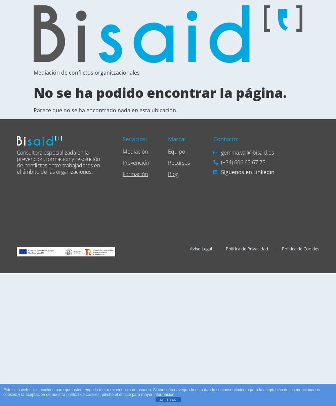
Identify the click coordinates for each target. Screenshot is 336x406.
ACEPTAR (167, 400)
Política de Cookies (300, 249)
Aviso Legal (201, 249)
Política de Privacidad (247, 249)
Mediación (135, 151)
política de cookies (82, 394)
